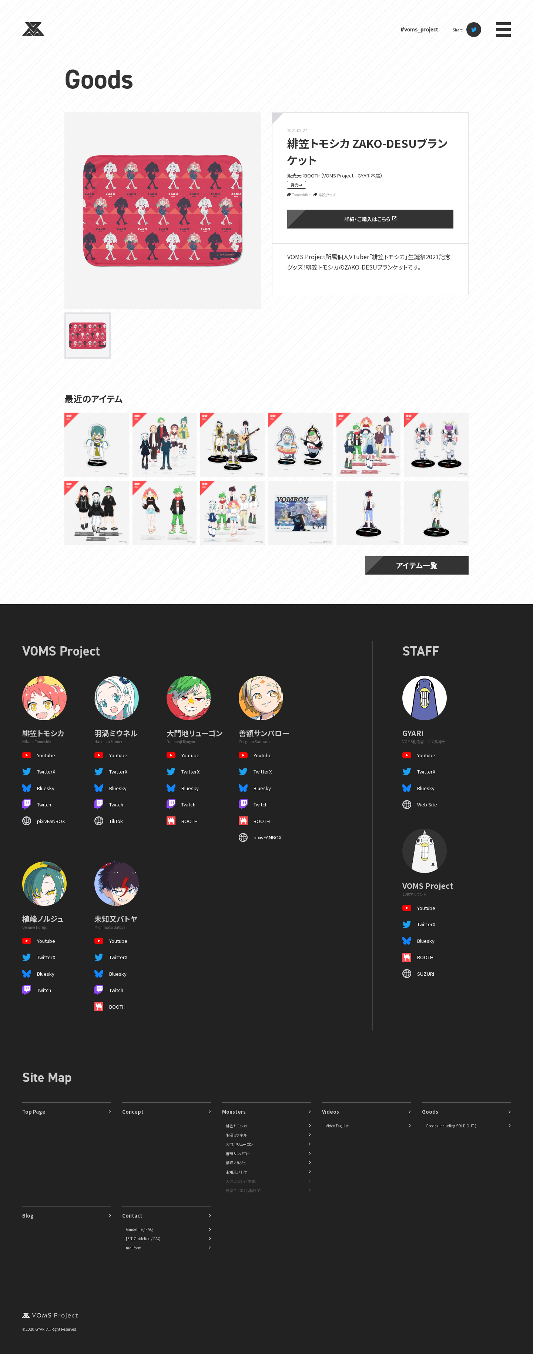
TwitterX (46, 771)
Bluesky (45, 788)
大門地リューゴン (239, 1144)
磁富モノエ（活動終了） (244, 1190)
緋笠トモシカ (236, 1125)
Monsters (234, 1111)
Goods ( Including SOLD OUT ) (451, 1125)
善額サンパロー (238, 1153)
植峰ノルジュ (236, 1162)
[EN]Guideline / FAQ (143, 1238)
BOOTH (189, 821)
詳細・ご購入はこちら (370, 219)
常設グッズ (326, 194)
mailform (133, 1247)
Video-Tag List (337, 1125)
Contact (132, 1215)
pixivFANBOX (51, 821)
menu (503, 29)
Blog (28, 1215)
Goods (98, 79)
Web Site (427, 804)
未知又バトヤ (236, 1172)
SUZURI (425, 973)
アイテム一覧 (417, 565)
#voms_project (419, 29)
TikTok (116, 821)
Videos (330, 1111)
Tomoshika (301, 194)
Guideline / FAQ (139, 1229)
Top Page (34, 1111)
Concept (133, 1111)
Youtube (46, 755)
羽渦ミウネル (236, 1135)
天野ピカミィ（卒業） (241, 1181)
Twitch (44, 804)
